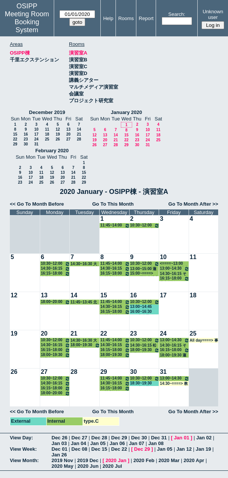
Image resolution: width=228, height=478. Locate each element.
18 (47, 134)
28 (79, 139)
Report (146, 18)
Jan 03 (59, 443)
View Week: (23, 449)
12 (58, 129)
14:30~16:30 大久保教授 (83, 264)
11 (47, 129)
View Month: (24, 460)
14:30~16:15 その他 (173, 274)
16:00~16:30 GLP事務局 (141, 311)
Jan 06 (117, 443)
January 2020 (126, 112)
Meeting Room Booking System (27, 22)
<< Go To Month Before (37, 204)
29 (15, 144)
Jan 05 (97, 443)
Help (108, 18)
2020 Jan (116, 460)
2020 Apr (194, 460)
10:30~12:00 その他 (55, 263)
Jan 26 (59, 455)
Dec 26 (59, 438)
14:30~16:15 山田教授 (55, 268)
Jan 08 (155, 443)
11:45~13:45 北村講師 (83, 302)
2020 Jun (87, 466)
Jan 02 (203, 438)
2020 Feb (144, 460)
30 (25, 144)
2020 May (62, 466)
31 (36, 144)
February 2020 (52, 150)
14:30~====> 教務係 (173, 383)
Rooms (126, 18)
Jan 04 (78, 443)
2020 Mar (169, 460)
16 (25, 134)
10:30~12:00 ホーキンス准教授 (145, 225)
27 (68, 139)
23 (25, 139)
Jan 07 (136, 443)
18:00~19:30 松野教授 (55, 355)
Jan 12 (184, 449)
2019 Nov (62, 460)
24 (36, 139)
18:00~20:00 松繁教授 (55, 302)
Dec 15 (99, 449)
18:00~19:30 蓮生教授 (173, 355)
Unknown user (213, 14)
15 (15, 134)
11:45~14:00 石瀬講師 (115, 225)
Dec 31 (159, 438)
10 (36, 129)
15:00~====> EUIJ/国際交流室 (144, 273)
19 (58, 134)
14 (79, 129)
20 (68, 134)
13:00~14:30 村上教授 (174, 268)
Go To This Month (113, 204)
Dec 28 (99, 438)
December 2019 (47, 112)
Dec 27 (79, 438)
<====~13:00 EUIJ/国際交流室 (174, 263)
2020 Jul (112, 466)
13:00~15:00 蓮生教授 (143, 269)
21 (79, 134)
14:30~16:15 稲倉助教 (115, 268)
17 (36, 134)
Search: (176, 14)
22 (15, 139)
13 (68, 129)
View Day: (21, 438)
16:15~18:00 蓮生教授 (174, 278)
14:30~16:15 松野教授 (143, 345)
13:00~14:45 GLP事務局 (141, 307)
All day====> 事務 (204, 340)
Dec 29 (119, 438)
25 (47, 139)
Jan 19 (203, 449)
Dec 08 (79, 449)
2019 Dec (87, 460)
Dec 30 (139, 438)
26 (58, 139)
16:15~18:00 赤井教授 (55, 273)
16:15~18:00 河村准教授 (115, 273)
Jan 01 (181, 438)
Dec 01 (59, 449)
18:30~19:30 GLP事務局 (141, 383)
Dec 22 (119, 449)
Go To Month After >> (193, 204)
